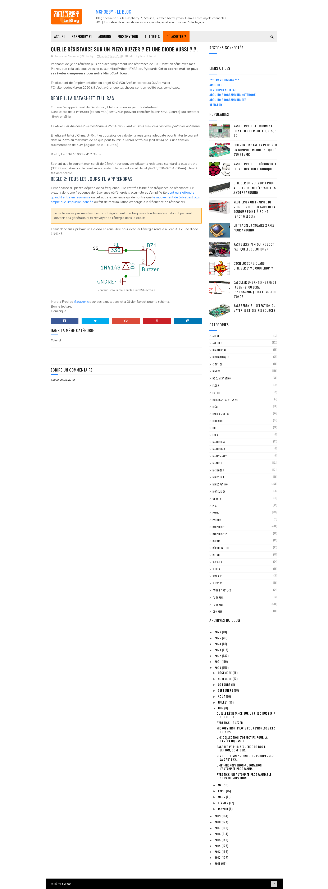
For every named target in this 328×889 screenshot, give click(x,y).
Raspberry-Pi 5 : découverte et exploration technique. (255, 166)
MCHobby (67, 883)
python (217, 519)
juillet (223, 702)
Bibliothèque (221, 357)
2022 (218, 655)
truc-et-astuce (222, 590)
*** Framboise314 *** (224, 80)
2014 (218, 845)
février (223, 803)
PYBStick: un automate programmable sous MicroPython (244, 776)
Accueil (59, 36)
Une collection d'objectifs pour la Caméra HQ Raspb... (242, 739)
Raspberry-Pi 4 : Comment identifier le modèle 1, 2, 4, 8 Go (255, 131)
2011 (217, 863)
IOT (215, 428)
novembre (225, 678)
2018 (218, 822)
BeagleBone (219, 350)
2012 (218, 857)
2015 (218, 840)
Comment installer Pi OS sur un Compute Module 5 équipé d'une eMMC (255, 150)
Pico (215, 505)
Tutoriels (152, 36)
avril (222, 791)
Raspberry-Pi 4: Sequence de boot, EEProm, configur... (241, 748)
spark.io (218, 576)
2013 (218, 851)
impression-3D (221, 413)
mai (220, 785)
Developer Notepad (223, 90)
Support (218, 583)
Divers (216, 371)
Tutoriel (151, 56)
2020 (218, 667)
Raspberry (219, 527)
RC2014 (216, 541)
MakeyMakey (220, 456)
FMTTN (216, 392)
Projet (217, 512)
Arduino (104, 36)
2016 (218, 834)
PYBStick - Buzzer (230, 722)
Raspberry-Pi (220, 534)
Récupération (221, 548)
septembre (226, 690)
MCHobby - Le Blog (113, 12)
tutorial (218, 597)
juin (221, 708)
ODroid (217, 498)
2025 (218, 638)
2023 (218, 650)
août (222, 696)
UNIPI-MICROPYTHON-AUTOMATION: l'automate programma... (240, 767)
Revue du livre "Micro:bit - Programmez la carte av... (245, 758)
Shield (216, 569)
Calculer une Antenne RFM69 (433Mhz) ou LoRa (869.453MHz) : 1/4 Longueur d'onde (255, 289)
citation (218, 364)
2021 (218, 661)
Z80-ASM (217, 611)
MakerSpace (219, 449)
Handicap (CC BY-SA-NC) (225, 399)
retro (216, 555)
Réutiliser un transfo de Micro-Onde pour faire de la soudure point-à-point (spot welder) (254, 209)
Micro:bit (218, 477)
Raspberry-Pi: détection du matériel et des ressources (254, 308)
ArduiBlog (216, 85)
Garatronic (81, 302)
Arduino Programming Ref (227, 99)
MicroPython (128, 36)
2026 (218, 632)
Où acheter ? (176, 36)
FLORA (216, 385)
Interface (218, 421)
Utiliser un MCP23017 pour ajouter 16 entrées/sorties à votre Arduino (254, 188)
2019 (218, 816)
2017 (218, 828)
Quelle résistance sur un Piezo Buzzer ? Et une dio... (246, 715)
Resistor (215, 104)
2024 (218, 643)
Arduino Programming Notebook (232, 94)
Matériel (218, 463)
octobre (224, 684)
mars (222, 796)
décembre (225, 672)
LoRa (215, 435)
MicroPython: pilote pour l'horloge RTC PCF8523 (246, 730)
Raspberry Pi (82, 36)
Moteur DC (219, 491)
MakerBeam (219, 442)
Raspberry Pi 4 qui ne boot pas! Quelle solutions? (253, 246)
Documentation (222, 378)
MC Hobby (218, 470)
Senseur (217, 562)
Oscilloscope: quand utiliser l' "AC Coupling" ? (253, 265)
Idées (216, 406)
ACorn (216, 336)
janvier (223, 808)
